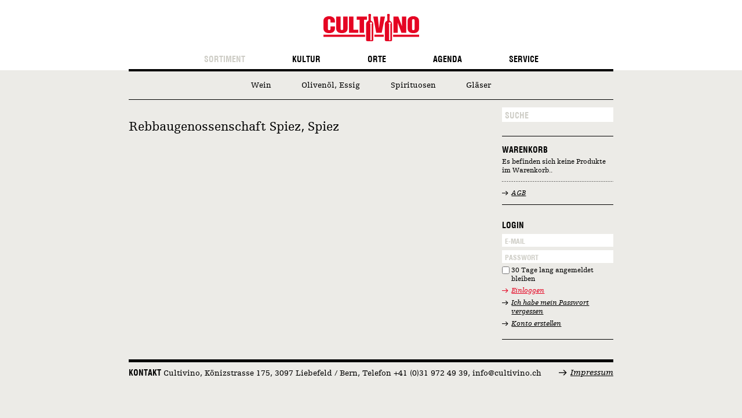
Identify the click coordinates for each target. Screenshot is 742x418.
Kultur (306, 59)
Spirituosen (413, 85)
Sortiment (224, 59)
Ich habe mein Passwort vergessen (550, 307)
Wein (261, 85)
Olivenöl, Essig (330, 85)
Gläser (478, 85)
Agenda (447, 59)
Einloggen (527, 290)
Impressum (591, 373)
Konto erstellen (536, 323)
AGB (518, 193)
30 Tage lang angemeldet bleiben (552, 275)
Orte (377, 59)
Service (524, 59)
